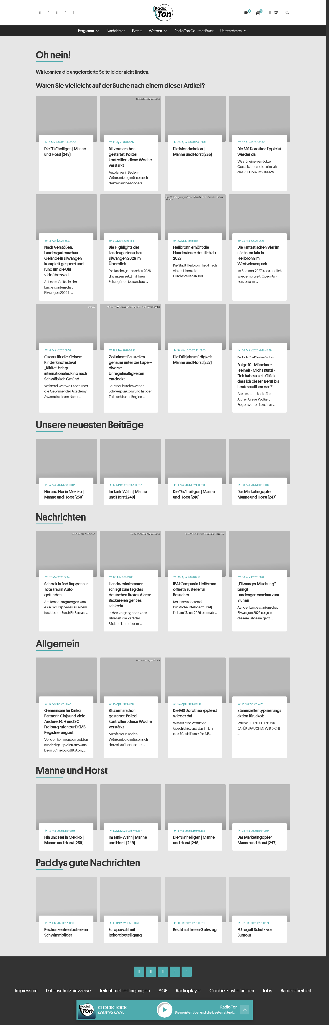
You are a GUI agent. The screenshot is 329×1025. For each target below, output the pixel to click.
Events (137, 30)
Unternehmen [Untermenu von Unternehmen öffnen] (231, 30)
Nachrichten (116, 30)
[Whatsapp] (57, 12)
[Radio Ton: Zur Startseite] (163, 12)
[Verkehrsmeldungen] (258, 12)
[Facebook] (40, 12)
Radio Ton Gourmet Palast (194, 30)
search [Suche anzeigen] (287, 12)
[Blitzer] (246, 12)
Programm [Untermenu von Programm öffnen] (86, 30)
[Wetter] (273, 12)
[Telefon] (65, 12)
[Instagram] (48, 12)
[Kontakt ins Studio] (74, 12)
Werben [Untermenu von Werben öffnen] (155, 30)
